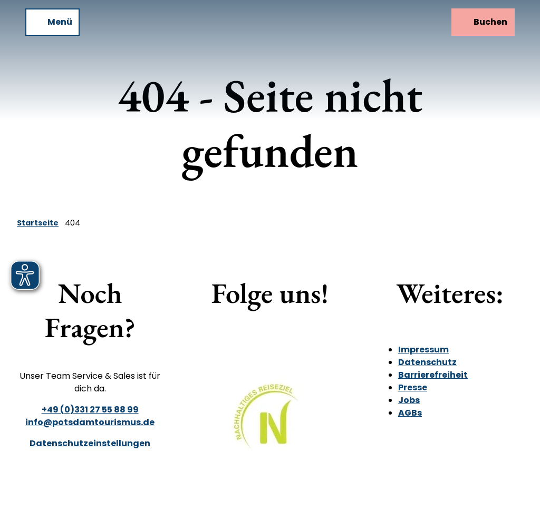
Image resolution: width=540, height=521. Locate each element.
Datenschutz (427, 362)
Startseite (38, 223)
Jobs (409, 400)
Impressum (423, 349)
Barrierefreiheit (433, 375)
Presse (412, 387)
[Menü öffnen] (52, 22)
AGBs (410, 413)
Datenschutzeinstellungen (90, 443)
